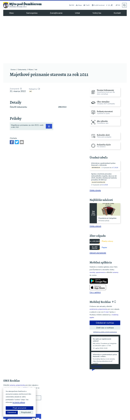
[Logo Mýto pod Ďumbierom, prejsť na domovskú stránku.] (22, 5)
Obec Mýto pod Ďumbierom (90, 414)
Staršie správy (96, 319)
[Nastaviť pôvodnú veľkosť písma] (109, 5)
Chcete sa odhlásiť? (9, 361)
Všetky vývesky (95, 143)
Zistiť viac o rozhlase (105, 280)
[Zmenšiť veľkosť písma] (107, 5)
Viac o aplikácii (95, 245)
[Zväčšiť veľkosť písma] (111, 5)
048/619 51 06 (111, 400)
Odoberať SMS (12, 356)
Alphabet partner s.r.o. (58, 414)
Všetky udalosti (95, 179)
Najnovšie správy (15, 373)
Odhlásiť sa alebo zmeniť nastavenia (105, 284)
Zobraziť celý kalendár (98, 205)
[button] (33, 372)
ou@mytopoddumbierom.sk (115, 403)
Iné (30, 44)
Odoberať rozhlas (105, 275)
